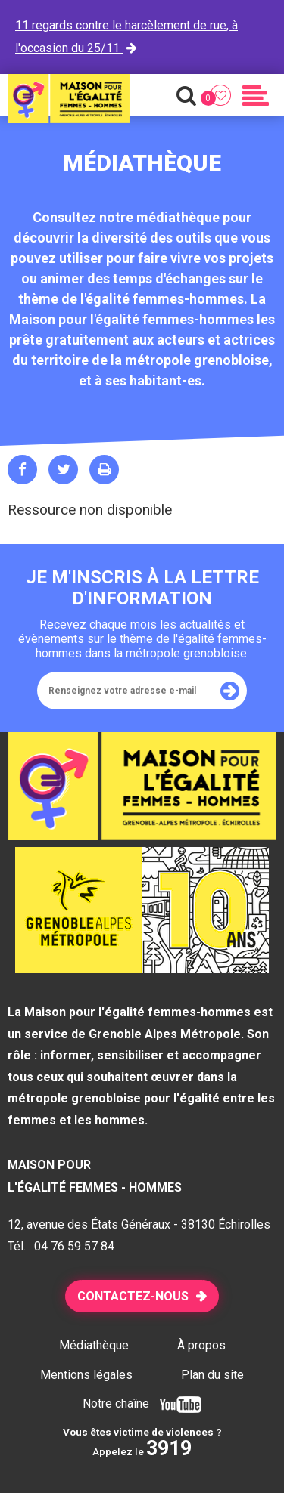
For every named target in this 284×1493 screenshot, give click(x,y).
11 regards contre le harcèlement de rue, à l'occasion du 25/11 (126, 36)
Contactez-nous (133, 1296)
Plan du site (212, 1375)
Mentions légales (86, 1375)
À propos (201, 1345)
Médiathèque (94, 1345)
